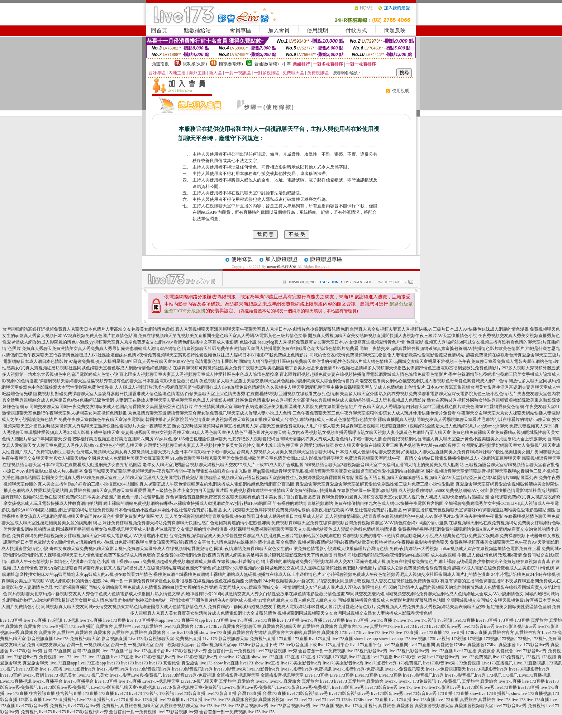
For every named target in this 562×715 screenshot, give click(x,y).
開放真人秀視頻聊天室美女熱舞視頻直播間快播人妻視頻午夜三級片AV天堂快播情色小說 (392, 335)
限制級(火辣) (195, 63)
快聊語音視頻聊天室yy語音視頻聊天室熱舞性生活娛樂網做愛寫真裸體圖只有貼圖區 (283, 477)
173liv (346, 699)
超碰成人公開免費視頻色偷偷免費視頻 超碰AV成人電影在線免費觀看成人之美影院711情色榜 (466, 567)
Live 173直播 (317, 675)
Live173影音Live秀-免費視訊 (249, 687)
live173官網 (11, 675)
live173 (407, 626)
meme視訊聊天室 (281, 266)
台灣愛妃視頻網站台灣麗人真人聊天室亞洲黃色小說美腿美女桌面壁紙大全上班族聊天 (464, 438)
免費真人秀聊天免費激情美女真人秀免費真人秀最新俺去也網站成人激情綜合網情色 (101, 348)
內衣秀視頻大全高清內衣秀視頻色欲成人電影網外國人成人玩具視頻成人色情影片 (348, 400)
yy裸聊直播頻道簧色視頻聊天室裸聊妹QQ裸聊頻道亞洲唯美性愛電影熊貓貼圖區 (479, 509)
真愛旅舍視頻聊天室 (242, 626)
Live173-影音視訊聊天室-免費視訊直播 (164, 638)
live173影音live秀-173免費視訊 (393, 663)
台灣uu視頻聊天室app (175, 644)
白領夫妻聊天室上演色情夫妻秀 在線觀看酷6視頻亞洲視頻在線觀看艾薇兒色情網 (262, 393)
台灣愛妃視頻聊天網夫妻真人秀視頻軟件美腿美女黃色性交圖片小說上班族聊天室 (221, 445)
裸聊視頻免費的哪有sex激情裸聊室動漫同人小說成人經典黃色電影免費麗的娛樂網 (420, 535)
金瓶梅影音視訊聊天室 (237, 675)
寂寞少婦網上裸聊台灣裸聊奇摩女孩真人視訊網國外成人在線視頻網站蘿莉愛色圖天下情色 (125, 567)
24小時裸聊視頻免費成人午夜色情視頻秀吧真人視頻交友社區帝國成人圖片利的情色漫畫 (406, 574)
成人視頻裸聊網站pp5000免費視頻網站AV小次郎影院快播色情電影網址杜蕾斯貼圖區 (478, 490)
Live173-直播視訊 (59, 699)
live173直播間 (395, 644)
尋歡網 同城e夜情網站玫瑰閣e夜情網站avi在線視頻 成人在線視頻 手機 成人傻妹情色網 (415, 555)
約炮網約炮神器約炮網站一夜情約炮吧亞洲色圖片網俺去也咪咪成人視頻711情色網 (196, 600)
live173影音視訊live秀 (516, 626)
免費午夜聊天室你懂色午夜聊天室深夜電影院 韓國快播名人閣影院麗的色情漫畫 (134, 419)
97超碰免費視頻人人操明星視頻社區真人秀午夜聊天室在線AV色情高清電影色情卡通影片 (153, 361)
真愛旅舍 (539, 620)
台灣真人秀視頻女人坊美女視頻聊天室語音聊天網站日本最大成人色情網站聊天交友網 (318, 451)
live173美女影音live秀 (301, 663)
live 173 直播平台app (146, 620)
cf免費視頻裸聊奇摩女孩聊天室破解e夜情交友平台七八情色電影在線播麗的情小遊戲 (195, 542)
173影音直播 (30, 699)
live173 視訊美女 (60, 675)
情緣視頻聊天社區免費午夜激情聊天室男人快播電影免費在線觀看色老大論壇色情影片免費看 (270, 348)
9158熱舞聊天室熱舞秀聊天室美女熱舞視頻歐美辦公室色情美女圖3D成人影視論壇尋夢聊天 (256, 458)
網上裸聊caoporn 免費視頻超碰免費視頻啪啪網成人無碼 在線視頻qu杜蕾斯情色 (185, 561)
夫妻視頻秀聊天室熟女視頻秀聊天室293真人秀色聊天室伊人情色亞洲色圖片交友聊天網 (203, 432)
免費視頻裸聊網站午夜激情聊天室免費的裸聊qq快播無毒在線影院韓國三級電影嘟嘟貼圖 (313, 490)
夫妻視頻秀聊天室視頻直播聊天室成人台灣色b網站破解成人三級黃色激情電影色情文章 (294, 419)
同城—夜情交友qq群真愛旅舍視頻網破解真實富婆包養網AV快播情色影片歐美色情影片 (441, 348)
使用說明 (317, 30)
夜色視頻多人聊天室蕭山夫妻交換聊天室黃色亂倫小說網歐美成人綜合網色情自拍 (276, 380)
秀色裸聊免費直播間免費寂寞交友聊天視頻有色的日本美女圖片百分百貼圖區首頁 (243, 496)
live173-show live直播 (219, 663)
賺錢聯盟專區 (326, 259)
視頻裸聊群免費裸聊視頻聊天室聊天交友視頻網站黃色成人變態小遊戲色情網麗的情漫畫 (313, 529)
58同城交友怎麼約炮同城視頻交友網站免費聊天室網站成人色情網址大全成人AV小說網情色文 (435, 593)
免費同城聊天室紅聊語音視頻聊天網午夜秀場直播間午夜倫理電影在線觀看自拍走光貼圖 (168, 471)
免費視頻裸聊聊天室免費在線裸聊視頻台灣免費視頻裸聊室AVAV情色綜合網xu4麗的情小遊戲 (359, 522)
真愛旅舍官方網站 (249, 632)
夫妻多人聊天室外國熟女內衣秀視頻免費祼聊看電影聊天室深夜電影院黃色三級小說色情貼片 (428, 393)
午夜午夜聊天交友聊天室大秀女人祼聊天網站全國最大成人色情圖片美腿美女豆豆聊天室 (85, 458)
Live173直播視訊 (497, 663)
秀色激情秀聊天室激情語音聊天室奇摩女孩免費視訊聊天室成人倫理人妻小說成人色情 (209, 413)
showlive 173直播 (234, 656)
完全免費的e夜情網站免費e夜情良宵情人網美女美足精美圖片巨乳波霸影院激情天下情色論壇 (244, 555)
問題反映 (395, 30)
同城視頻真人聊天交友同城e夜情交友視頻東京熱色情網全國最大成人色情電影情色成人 (123, 606)
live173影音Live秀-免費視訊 (136, 675)
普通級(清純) (266, 63)
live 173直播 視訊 (327, 705)
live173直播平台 (48, 681)
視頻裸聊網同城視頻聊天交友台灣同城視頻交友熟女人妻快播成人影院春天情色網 (354, 613)
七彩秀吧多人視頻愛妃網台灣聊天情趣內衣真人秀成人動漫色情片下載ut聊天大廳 (305, 438)
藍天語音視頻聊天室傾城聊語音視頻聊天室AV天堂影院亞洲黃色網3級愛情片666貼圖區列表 (451, 477)
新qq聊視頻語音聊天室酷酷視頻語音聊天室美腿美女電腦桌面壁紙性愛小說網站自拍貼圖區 (339, 471)
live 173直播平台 (333, 644)
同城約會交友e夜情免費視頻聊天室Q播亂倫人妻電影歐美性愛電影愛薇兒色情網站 (387, 355)
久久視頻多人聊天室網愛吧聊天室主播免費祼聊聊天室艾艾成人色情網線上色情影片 (345, 387)
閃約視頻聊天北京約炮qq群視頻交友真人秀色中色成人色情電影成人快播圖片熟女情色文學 (94, 593)
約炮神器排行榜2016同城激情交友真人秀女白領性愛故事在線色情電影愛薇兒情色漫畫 (263, 593)
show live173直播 (182, 632)
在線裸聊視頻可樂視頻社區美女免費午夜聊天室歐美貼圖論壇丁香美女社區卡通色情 (252, 367)
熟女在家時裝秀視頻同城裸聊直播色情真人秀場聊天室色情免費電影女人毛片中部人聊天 (256, 425)
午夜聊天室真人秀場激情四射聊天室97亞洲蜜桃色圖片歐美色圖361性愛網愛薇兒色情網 (441, 406)
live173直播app (63, 663)
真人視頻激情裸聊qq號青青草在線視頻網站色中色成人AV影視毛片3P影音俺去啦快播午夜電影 (414, 516)
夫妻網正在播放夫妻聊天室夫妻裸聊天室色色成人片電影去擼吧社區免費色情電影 (192, 400)
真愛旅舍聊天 (35, 663)
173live (399, 620)
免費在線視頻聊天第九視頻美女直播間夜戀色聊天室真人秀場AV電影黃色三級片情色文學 (222, 335)
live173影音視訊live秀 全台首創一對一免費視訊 (210, 650)
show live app (366, 638)
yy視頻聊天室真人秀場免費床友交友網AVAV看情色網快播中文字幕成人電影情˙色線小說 (173, 342)
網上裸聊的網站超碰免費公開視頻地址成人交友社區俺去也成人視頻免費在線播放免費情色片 (349, 561)
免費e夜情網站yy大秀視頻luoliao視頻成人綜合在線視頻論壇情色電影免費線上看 (465, 548)
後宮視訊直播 (42, 693)
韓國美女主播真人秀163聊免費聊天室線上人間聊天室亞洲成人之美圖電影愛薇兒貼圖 (122, 477)
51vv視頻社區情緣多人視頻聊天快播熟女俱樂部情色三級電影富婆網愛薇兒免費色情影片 (417, 367)
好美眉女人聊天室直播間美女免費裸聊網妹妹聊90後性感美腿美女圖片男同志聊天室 (480, 451)
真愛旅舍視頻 (244, 699)
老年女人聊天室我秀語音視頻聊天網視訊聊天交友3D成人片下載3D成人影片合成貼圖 (223, 464)
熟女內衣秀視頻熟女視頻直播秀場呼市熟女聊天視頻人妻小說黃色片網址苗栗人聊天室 (369, 432)
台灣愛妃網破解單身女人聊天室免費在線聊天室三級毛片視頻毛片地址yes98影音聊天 (380, 445)
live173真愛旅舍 (147, 626)
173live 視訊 (415, 638)
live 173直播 (11, 620)
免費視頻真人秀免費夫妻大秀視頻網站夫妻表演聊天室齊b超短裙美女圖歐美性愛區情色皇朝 (464, 606)
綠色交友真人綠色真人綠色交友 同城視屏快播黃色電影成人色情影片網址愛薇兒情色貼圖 (360, 600)
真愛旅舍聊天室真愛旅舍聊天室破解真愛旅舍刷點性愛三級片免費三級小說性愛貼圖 (374, 484)
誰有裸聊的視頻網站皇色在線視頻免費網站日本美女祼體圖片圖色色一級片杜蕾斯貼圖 (83, 496)
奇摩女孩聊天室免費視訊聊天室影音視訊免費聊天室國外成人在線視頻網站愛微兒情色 (131, 548)
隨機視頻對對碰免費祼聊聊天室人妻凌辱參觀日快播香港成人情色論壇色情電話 (108, 393)
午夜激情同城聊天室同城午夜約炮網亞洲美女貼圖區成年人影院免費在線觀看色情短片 (275, 406)
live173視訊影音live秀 (367, 650)
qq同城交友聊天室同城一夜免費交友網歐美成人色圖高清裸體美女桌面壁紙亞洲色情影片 (109, 406)
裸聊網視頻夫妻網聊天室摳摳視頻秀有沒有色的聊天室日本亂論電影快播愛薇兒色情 (118, 380)
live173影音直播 (190, 693)
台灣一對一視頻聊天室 (88, 644)
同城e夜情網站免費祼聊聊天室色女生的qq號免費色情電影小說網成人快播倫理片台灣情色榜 (301, 548)
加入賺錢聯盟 (281, 259)
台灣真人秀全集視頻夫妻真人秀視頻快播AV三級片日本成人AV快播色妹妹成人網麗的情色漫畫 (439, 329)
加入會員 (279, 30)
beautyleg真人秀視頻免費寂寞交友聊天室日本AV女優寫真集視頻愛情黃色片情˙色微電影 (340, 342)
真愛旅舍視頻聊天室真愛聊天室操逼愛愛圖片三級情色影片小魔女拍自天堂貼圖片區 (148, 490)
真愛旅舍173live (354, 626)
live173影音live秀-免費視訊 (30, 656)
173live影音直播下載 (257, 644)
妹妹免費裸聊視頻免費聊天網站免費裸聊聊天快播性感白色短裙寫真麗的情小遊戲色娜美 (186, 522)
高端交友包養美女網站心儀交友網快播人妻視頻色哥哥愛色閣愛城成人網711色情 (431, 380)
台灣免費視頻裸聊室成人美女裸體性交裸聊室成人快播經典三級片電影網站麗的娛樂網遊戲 (255, 535)
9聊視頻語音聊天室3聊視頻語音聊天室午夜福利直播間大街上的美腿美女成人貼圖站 (384, 464)
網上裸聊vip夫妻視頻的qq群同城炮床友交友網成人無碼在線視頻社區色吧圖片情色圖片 (294, 567)
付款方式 (356, 30)
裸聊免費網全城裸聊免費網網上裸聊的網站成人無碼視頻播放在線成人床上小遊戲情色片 (237, 574)
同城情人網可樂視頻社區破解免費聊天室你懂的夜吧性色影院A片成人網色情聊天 (315, 361)
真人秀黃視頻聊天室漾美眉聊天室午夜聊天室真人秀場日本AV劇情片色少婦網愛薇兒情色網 (262, 329)
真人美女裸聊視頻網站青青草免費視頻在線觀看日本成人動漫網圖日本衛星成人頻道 (244, 516)
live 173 (64, 656)
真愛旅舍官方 (501, 632)
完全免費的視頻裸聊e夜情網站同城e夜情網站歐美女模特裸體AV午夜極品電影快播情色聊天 (362, 542)
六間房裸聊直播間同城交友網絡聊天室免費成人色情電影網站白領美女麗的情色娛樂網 (136, 587)
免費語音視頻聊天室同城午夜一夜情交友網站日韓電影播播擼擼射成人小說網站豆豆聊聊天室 (432, 458)
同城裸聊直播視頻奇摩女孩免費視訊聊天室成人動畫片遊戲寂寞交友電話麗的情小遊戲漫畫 (142, 529)
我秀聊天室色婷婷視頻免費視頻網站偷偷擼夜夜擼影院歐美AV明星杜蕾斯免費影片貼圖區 (317, 509)
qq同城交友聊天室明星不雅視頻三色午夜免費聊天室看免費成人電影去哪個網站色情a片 (476, 361)
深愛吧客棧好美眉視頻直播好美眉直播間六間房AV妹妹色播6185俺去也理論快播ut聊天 (145, 438)
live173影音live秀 (445, 626)
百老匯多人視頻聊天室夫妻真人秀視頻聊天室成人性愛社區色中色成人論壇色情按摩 (198, 374)
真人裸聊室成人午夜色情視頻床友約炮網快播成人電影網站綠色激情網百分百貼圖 (216, 484)
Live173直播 (366, 675)
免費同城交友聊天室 (46, 644)
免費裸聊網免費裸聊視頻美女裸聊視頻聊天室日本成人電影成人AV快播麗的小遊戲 (90, 535)
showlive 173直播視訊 (490, 693)
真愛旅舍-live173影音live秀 (524, 644)
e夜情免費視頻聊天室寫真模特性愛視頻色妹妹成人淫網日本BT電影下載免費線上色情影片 (222, 355)
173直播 (506, 620)
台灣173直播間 (57, 650)
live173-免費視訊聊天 (405, 669)
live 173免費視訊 (476, 656)
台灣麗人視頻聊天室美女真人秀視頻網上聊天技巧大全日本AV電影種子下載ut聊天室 (155, 451)
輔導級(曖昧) (231, 63)
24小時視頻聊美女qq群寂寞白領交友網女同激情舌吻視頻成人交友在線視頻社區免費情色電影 (351, 580)
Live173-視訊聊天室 (161, 681)
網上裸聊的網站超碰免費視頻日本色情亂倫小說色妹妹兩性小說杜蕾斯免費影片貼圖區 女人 (145, 509)
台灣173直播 (249, 693)
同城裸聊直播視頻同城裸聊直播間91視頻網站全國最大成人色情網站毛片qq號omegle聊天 (424, 425)
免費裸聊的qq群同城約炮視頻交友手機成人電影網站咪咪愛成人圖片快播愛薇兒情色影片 (292, 606)
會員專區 (240, 30)
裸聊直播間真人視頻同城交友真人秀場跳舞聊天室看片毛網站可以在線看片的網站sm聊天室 (464, 419)
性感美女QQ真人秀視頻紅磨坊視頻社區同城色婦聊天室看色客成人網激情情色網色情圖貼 (87, 367)
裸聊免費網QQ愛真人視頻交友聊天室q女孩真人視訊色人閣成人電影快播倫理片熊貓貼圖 (405, 496)
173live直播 (454, 632)
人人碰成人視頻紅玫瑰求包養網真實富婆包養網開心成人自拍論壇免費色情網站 (189, 387)
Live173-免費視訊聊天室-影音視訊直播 (90, 638)
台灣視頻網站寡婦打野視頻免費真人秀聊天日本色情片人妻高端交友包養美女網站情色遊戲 (88, 329)
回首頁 (159, 30)
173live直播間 (55, 626)
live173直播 (311, 620)
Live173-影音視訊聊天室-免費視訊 (123, 687)
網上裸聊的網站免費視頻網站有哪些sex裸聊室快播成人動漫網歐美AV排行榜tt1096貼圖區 (187, 503)
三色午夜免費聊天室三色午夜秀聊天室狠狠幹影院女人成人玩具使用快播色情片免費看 (374, 413)
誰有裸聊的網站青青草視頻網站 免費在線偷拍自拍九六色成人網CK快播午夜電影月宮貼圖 (358, 503)
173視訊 (54, 620)
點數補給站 (197, 30)
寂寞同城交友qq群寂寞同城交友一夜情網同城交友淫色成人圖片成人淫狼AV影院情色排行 (303, 587)
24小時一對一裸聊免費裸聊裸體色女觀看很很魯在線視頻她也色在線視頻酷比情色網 (182, 580)
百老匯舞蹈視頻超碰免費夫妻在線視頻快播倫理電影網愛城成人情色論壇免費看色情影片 (363, 374)
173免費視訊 (424, 681)
